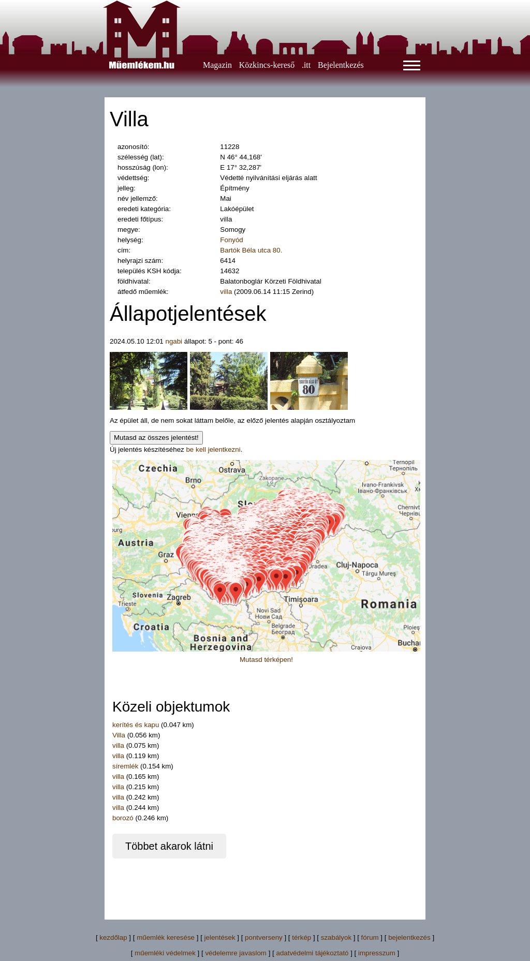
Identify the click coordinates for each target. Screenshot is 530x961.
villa (226, 291)
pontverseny (264, 937)
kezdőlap (113, 937)
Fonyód (231, 240)
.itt (306, 65)
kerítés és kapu (135, 725)
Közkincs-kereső (267, 65)
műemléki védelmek (165, 953)
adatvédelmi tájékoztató (312, 953)
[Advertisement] (298, 882)
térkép (301, 937)
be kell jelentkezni (213, 449)
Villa (118, 735)
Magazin (217, 65)
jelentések (219, 937)
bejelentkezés (409, 937)
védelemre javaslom (236, 953)
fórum (370, 937)
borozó (123, 818)
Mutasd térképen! (266, 659)
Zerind (302, 291)
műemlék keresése (166, 937)
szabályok (336, 937)
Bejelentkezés (341, 65)
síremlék (125, 766)
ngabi (173, 341)
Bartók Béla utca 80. (251, 250)
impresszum (376, 953)
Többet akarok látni (169, 846)
